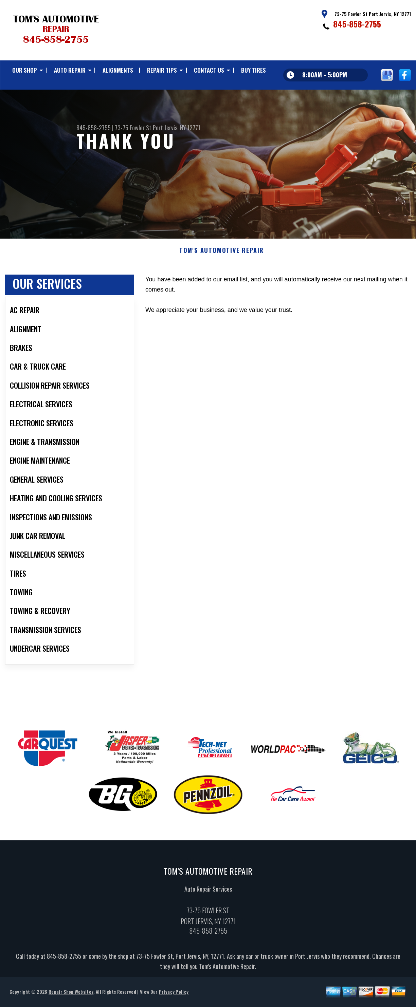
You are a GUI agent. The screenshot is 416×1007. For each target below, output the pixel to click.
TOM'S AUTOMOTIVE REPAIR (221, 255)
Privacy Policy (173, 996)
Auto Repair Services (208, 893)
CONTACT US (209, 70)
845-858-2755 (357, 24)
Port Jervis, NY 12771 (176, 127)
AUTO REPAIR (70, 70)
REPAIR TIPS (162, 70)
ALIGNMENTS (118, 70)
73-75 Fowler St (133, 127)
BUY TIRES (253, 70)
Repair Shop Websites (71, 996)
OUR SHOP (24, 70)
